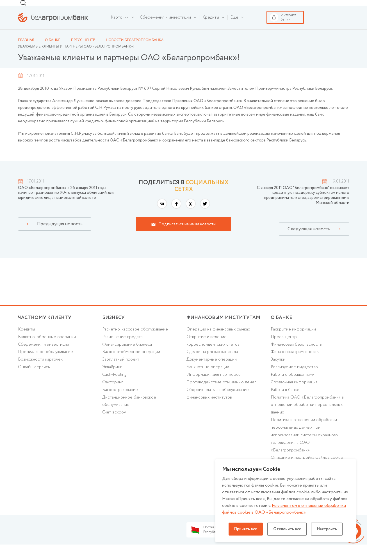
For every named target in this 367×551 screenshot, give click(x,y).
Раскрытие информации (293, 338)
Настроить (327, 529)
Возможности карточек (40, 368)
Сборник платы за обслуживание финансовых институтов (217, 402)
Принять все (245, 529)
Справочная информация (294, 391)
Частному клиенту (30, 6)
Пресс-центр (284, 345)
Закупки (278, 368)
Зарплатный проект (120, 368)
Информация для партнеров (213, 383)
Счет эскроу (114, 421)
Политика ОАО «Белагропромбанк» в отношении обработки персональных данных (307, 413)
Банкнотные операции (207, 376)
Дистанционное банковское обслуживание (129, 410)
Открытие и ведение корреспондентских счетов (213, 349)
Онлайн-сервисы (34, 376)
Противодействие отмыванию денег (221, 391)
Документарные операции (211, 368)
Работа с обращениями (293, 383)
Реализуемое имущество (294, 376)
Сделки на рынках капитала (212, 360)
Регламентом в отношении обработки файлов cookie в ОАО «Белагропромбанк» (284, 509)
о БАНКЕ (281, 326)
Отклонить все (287, 529)
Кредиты (26, 338)
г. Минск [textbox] (233, 7)
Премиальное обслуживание (45, 360)
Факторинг (112, 391)
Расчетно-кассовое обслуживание (135, 338)
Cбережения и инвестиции (43, 353)
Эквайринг (112, 376)
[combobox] (232, 7)
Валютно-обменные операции (47, 345)
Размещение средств (122, 345)
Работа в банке (285, 398)
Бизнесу (68, 6)
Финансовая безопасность (296, 353)
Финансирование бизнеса (127, 353)
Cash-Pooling (114, 383)
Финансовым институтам (103, 6)
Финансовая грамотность (295, 360)
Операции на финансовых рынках (218, 338)
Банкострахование (120, 398)
